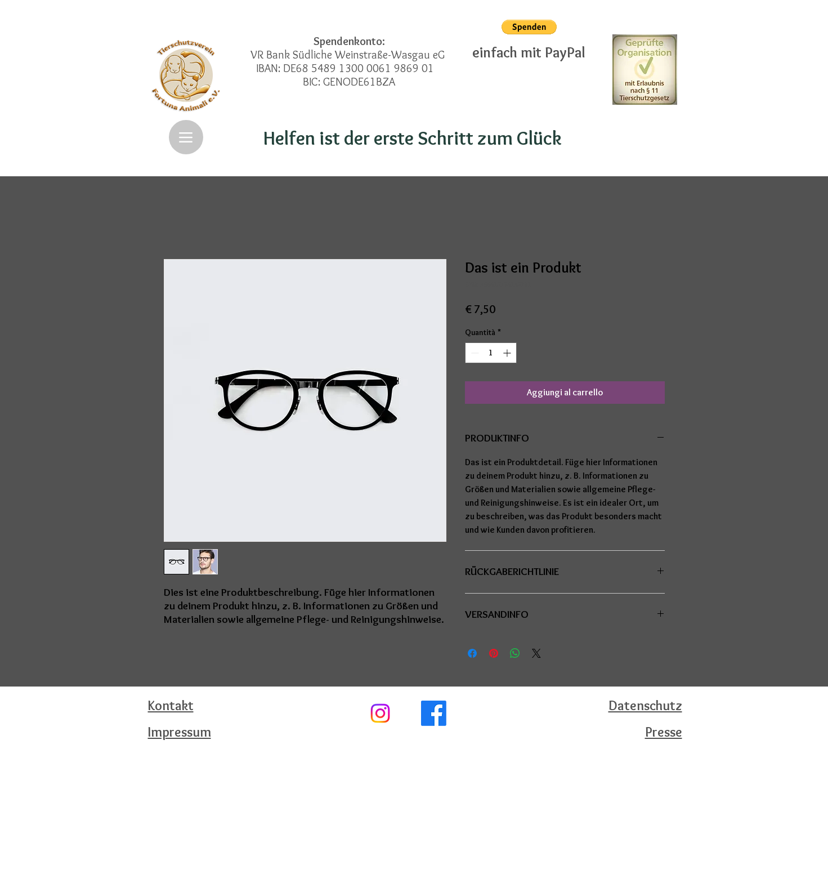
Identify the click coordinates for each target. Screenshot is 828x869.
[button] (529, 27)
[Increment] (508, 353)
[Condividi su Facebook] (472, 653)
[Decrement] (474, 353)
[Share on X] (536, 653)
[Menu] (186, 137)
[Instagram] (380, 713)
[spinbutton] (491, 353)
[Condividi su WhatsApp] (515, 653)
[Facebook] (433, 713)
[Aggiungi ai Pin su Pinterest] (493, 653)
